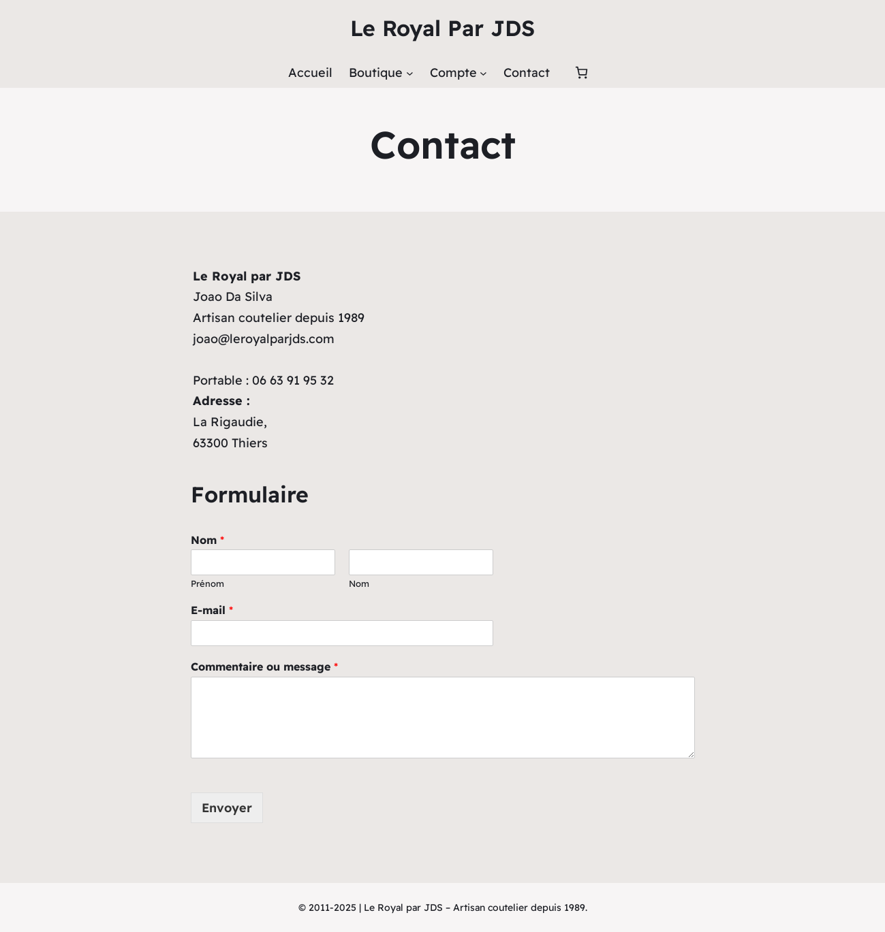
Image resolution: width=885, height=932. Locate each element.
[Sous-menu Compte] (483, 73)
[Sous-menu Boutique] (410, 73)
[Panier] (581, 72)
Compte (453, 72)
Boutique (376, 72)
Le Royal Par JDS (442, 28)
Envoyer (227, 808)
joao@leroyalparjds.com (264, 339)
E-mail (212, 610)
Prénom (207, 583)
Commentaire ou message (264, 666)
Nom (207, 540)
